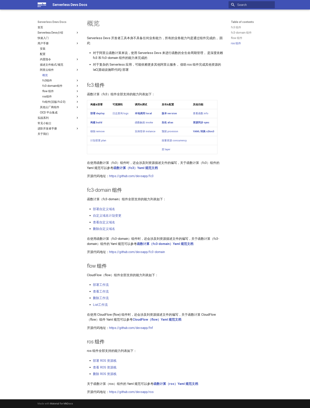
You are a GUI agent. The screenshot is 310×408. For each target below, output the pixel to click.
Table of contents (242, 22)
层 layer (166, 149)
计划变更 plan (98, 140)
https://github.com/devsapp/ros (131, 392)
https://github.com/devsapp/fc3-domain (137, 252)
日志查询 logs (120, 113)
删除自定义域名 (104, 229)
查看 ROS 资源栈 (104, 367)
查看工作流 (101, 291)
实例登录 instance (145, 131)
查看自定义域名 (104, 222)
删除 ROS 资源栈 (104, 374)
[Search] (252, 4)
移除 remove (97, 131)
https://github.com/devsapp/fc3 (131, 176)
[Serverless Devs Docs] (42, 5)
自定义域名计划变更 (107, 215)
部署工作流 (101, 285)
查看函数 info (200, 113)
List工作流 (100, 305)
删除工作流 (101, 298)
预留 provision (170, 131)
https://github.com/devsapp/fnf (131, 328)
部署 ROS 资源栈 (104, 361)
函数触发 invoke (144, 122)
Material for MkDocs (61, 403)
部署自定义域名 (104, 209)
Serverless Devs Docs (52, 22)
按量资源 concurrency (174, 140)
